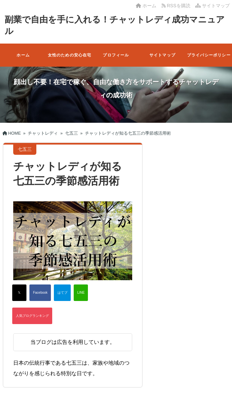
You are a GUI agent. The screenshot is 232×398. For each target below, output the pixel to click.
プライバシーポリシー (209, 55)
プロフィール (116, 55)
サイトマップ (212, 5)
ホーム (146, 5)
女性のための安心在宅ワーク (70, 60)
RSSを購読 (177, 5)
